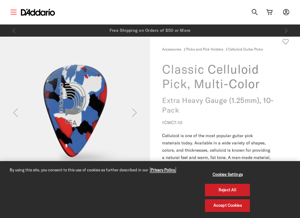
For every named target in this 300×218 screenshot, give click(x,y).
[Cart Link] (269, 12)
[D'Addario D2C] (38, 12)
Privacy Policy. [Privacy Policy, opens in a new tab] (163, 169)
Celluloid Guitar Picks (245, 49)
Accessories (171, 49)
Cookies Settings (227, 174)
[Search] (254, 12)
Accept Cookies (227, 205)
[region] (150, 189)
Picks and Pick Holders (205, 49)
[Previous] (14, 31)
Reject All (227, 189)
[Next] (286, 31)
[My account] (286, 12)
